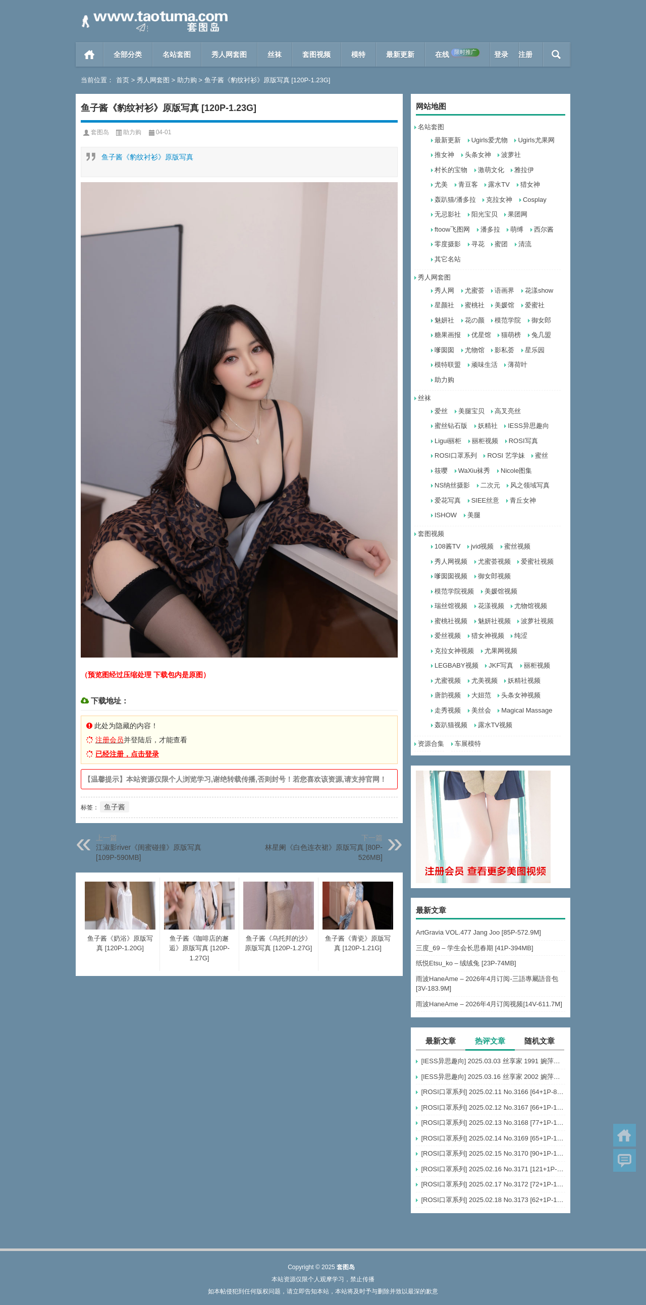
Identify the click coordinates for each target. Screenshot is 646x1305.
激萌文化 (491, 170)
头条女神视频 (521, 695)
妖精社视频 (524, 680)
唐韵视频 (448, 695)
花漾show (539, 290)
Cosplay (535, 199)
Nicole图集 (516, 470)
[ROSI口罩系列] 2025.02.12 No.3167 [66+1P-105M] (493, 1107)
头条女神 (478, 154)
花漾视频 (491, 606)
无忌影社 (448, 214)
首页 (89, 54)
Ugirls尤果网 (536, 140)
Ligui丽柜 (448, 441)
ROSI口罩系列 (456, 455)
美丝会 (481, 710)
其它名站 (448, 259)
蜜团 (501, 244)
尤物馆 (474, 350)
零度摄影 (448, 244)
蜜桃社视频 (451, 621)
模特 (358, 54)
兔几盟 (541, 335)
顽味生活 (484, 364)
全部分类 (128, 54)
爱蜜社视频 (537, 561)
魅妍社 (444, 320)
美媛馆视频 (500, 591)
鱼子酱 (114, 807)
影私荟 (504, 350)
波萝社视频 (537, 621)
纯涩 (520, 635)
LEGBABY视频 (456, 665)
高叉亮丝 (508, 411)
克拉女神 (499, 199)
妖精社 (488, 425)
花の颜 (474, 320)
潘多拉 (490, 229)
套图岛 (100, 132)
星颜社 (444, 305)
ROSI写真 (523, 441)
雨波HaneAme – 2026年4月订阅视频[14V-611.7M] (489, 1004)
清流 (524, 244)
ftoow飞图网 (452, 229)
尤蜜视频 (448, 680)
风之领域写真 (530, 485)
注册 (525, 54)
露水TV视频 (495, 725)
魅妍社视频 (494, 621)
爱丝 (441, 411)
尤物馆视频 (530, 606)
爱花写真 (448, 500)
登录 (501, 54)
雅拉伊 (524, 170)
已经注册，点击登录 (127, 754)
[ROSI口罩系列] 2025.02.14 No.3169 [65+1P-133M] (493, 1138)
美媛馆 (504, 305)
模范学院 (508, 320)
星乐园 (535, 350)
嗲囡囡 (444, 350)
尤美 (441, 184)
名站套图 (177, 54)
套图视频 (316, 54)
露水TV (499, 184)
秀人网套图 (229, 54)
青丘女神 (523, 500)
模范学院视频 (454, 591)
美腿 (473, 515)
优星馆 (481, 335)
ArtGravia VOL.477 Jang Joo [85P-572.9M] (478, 932)
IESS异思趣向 (528, 425)
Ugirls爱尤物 (489, 140)
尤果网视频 (500, 651)
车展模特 (468, 743)
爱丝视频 (448, 635)
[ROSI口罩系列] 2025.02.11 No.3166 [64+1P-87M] (493, 1092)
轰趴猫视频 (451, 725)
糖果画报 (448, 335)
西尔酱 (544, 229)
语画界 (504, 290)
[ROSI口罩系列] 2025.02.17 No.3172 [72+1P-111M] (493, 1184)
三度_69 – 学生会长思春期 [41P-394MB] (474, 948)
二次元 (490, 485)
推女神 (444, 154)
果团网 (517, 214)
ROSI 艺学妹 (505, 455)
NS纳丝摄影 (452, 485)
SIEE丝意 (485, 500)
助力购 (187, 80)
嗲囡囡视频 (451, 576)
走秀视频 (448, 710)
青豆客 (468, 184)
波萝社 (511, 154)
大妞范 (481, 695)
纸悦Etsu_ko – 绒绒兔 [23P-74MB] (466, 963)
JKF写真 (501, 665)
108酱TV (447, 546)
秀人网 (444, 290)
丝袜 (274, 54)
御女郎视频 (494, 576)
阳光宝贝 (484, 214)
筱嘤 (441, 470)
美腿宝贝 (471, 411)
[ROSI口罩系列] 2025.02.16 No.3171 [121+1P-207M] (493, 1169)
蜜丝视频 (517, 546)
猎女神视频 (487, 635)
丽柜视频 (485, 441)
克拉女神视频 (454, 651)
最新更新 (400, 54)
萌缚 (516, 229)
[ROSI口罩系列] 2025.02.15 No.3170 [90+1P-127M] (493, 1153)
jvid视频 (482, 546)
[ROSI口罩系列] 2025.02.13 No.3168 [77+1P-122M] (493, 1122)
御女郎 (541, 320)
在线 (457, 53)
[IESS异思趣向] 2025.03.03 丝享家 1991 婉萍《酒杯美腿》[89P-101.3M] (493, 1061)
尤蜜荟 (474, 290)
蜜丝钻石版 (451, 425)
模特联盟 (448, 364)
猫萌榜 (511, 335)
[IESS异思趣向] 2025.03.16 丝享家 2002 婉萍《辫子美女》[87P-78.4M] (493, 1076)
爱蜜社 (535, 305)
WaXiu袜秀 (474, 470)
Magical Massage (526, 710)
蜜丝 (541, 455)
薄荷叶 (517, 364)
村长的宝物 (451, 170)
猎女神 (530, 184)
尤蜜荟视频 (494, 561)
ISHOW (446, 515)
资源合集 (431, 743)
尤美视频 (484, 680)
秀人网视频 (451, 561)
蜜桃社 (474, 305)
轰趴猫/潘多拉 (455, 199)
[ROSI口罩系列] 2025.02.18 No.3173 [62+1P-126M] (493, 1200)
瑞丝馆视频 (451, 606)
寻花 (477, 244)
